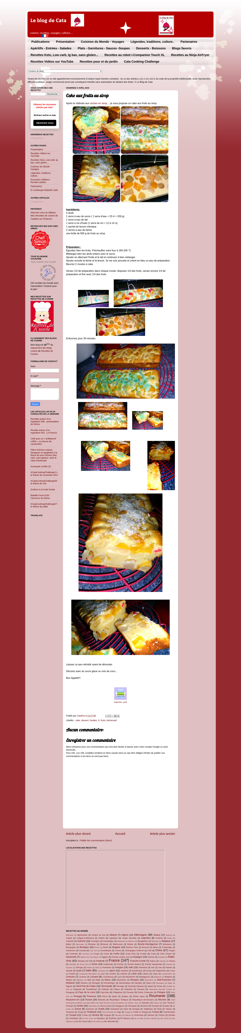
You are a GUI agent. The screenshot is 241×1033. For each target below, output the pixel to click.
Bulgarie (116, 947)
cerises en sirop (98, 103)
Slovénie (144, 1006)
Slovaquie (132, 1006)
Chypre (172, 950)
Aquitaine (113, 938)
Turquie (72, 1015)
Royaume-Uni (72, 999)
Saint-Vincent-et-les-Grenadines (111, 1003)
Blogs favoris (182, 48)
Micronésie (149, 980)
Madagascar (144, 977)
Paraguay (70, 992)
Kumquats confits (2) (41, 466)
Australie (70, 941)
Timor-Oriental (107, 1012)
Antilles (101, 938)
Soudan (165, 1006)
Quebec (124, 996)
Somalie (155, 1006)
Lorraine (94, 976)
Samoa (156, 1003)
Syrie (125, 1009)
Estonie (151, 957)
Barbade (155, 941)
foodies (93, 720)
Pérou (105, 996)
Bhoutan (92, 944)
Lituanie (82, 977)
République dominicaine (143, 1000)
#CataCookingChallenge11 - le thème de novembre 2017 (44, 473)
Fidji (90, 961)
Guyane (69, 967)
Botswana (167, 944)
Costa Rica (130, 954)
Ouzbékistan (91, 989)
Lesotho (112, 974)
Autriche (81, 941)
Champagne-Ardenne (134, 950)
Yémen (161, 1015)
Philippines (118, 992)
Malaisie (168, 977)
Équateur (101, 1018)
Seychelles (92, 1006)
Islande (69, 970)
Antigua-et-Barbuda (85, 938)
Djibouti (83, 957)
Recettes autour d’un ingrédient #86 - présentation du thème (45, 422)
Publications (40, 41)
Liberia (146, 974)
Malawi (69, 980)
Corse (106, 954)
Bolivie (130, 944)
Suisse (77, 1009)
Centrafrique (105, 950)
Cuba (153, 954)
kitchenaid (112, 720)
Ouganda (77, 989)
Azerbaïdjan (108, 941)
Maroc (108, 980)
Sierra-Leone (106, 1006)
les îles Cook (87, 1018)
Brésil (105, 947)
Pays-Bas (104, 992)
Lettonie (123, 974)
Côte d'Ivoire (166, 954)
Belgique (166, 941)
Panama (140, 989)
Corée (116, 953)
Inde (130, 967)
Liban (134, 973)
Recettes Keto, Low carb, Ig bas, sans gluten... (64, 55)
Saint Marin (90, 1003)
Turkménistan (169, 1012)
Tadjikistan (148, 1009)
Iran (160, 967)
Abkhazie (69, 935)
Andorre (169, 935)
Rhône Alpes (139, 996)
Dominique (94, 957)
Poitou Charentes (145, 992)
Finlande (100, 961)
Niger (170, 983)
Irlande (169, 967)
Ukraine (95, 1015)
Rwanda (101, 1000)
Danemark (71, 957)
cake (77, 720)
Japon (112, 970)
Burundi (145, 947)
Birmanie (104, 944)
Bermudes (80, 944)
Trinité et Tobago (140, 1012)
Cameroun (70, 950)
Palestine (128, 989)
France (114, 960)
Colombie (73, 954)
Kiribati (172, 971)
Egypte (105, 957)
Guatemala (108, 964)
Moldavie (70, 983)
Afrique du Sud (98, 935)
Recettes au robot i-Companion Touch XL (135, 55)
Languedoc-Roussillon (88, 974)
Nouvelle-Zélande (136, 986)
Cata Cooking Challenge (141, 61)
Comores (85, 954)
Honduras (107, 967)
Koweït (72, 974)
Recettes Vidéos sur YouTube (52, 61)
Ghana (172, 961)
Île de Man (139, 1018)
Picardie (130, 992)
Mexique (134, 980)
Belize (68, 944)
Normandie (106, 986)
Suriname (90, 1009)
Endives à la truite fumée (43, 489)
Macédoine (130, 977)
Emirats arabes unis (121, 957)
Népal (150, 986)
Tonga (127, 1012)
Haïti (97, 967)
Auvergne (95, 941)
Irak (152, 967)
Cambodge (167, 947)
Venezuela (138, 1015)
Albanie (113, 935)
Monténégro (109, 983)
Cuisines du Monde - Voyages (102, 41)
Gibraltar (72, 964)
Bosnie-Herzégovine (148, 944)
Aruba (169, 938)
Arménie (159, 938)
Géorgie (79, 967)
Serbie (80, 1006)
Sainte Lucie (133, 1003)
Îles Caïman (152, 1018)
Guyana (169, 964)
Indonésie (142, 967)
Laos (102, 974)
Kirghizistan (161, 970)
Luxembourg (107, 977)
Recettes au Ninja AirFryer (190, 55)
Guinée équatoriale (153, 964)
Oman (159, 986)
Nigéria (69, 986)
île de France (82, 1021)
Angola (69, 938)
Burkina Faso (132, 947)
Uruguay (107, 1015)
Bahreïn (131, 941)
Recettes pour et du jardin (99, 61)
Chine (158, 950)
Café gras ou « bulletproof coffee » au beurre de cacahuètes (43, 441)
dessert (85, 720)
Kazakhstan (137, 970)
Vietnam (150, 1015)
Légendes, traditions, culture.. (152, 41)
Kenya (149, 970)
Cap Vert (93, 950)
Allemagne (140, 934)
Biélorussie (118, 944)
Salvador (146, 1003)
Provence (91, 996)
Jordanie (124, 970)
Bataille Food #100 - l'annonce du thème (40, 496)
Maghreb (157, 977)
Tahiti (159, 1009)
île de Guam (96, 1021)
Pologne (161, 992)
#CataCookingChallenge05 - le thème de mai (44, 482)
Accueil (120, 833)
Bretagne (84, 947)
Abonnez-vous (44, 122)
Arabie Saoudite (129, 938)
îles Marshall (109, 1021)
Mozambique (124, 983)
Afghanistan (82, 935)
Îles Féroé (164, 1018)
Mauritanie (121, 980)
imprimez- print (120, 702)
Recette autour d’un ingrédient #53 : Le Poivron (44, 431)
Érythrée (113, 1018)
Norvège (120, 986)
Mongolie (96, 983)
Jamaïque (102, 971)
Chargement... (38, 138)
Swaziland (114, 1009)
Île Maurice (125, 1018)
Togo (119, 1012)
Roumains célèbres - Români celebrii (41, 180)
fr (98, 720)
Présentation (65, 41)
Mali (89, 980)
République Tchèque (119, 1000)
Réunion (162, 999)
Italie (88, 970)
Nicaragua (160, 983)
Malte (97, 980)
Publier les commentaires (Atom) (96, 840)
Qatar (114, 996)
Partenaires (188, 41)
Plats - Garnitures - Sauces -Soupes (104, 48)
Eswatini (161, 957)
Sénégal (135, 1009)
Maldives (80, 980)
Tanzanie (70, 1012)
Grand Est (84, 964)
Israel (79, 970)
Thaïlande (92, 1012)
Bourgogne (71, 947)
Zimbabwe (73, 1018)
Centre (118, 950)
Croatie (143, 954)
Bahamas (121, 941)
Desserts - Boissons (151, 48)
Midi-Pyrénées (164, 980)
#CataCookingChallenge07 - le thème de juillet (44, 505)
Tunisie (155, 1012)
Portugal (78, 996)
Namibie (138, 983)
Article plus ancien (162, 833)
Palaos (117, 989)
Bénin (155, 947)
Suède (101, 1009)
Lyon (119, 977)
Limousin (70, 976)
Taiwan (169, 1009)
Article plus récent (78, 833)
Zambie (171, 1015)
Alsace (156, 935)
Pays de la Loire (86, 992)
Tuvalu (85, 1015)
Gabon (153, 961)
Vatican (128, 1015)
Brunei (96, 947)
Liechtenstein (167, 974)
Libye (155, 974)
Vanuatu (118, 1015)
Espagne (137, 957)
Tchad (80, 1012)
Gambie (163, 961)
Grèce (95, 964)
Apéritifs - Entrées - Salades (51, 48)
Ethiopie (81, 961)
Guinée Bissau (134, 964)
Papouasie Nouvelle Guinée (160, 989)
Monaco (84, 983)
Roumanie (157, 996)
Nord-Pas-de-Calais (86, 986)
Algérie (124, 935)
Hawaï (89, 967)
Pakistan (105, 989)
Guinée (120, 964)
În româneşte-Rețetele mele (44, 190)
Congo (96, 954)
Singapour (119, 1006)
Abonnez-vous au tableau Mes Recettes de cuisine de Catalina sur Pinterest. (44, 215)
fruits (103, 720)
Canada (82, 950)
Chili (149, 950)
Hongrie (119, 967)
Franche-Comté (138, 961)
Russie (88, 999)
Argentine (146, 938)
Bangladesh (143, 941)
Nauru (149, 983)
